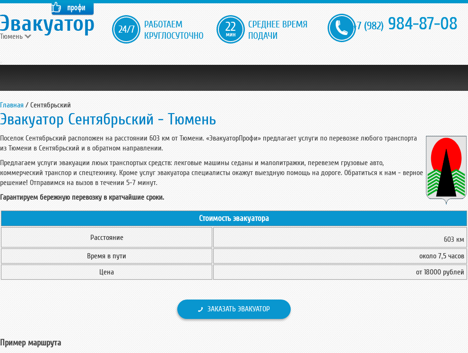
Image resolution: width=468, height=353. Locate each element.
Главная (12, 105)
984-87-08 (405, 24)
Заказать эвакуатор (239, 309)
